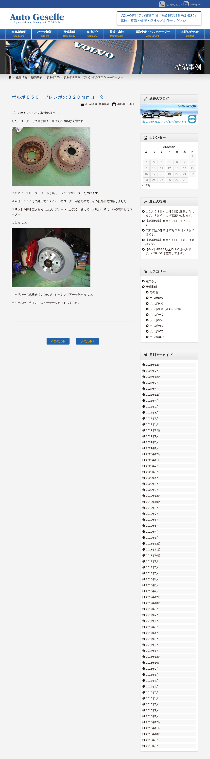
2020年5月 (152, 465)
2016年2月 (152, 688)
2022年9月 (152, 403)
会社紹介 (92, 34)
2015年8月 (152, 721)
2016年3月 (152, 682)
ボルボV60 (156, 325)
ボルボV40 (156, 314)
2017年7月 (152, 598)
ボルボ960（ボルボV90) (165, 309)
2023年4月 (152, 398)
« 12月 (146, 185)
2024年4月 (152, 387)
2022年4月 (152, 420)
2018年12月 (153, 532)
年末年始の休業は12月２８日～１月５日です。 (170, 232)
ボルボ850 (52, 77)
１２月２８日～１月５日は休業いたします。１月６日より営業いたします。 (169, 213)
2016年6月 (152, 665)
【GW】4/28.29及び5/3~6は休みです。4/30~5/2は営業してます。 (168, 251)
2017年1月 (152, 632)
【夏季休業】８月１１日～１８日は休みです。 (169, 241)
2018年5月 (152, 560)
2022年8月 (152, 409)
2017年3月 (152, 621)
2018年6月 (152, 554)
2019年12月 (153, 487)
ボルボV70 (156, 331)
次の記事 (88, 341)
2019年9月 (152, 498)
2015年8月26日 (125, 104)
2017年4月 (152, 615)
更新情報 (21, 77)
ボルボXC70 (157, 337)
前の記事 (58, 341)
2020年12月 (153, 448)
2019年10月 (153, 493)
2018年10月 (153, 543)
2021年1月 (152, 442)
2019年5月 (152, 515)
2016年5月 (152, 671)
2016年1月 (152, 693)
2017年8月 (152, 593)
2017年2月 (152, 626)
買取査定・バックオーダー (152, 34)
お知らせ (151, 281)
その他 (154, 292)
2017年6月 (152, 604)
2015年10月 (153, 710)
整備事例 (69, 34)
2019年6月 (152, 509)
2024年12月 (153, 376)
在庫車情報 (18, 34)
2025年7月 (152, 370)
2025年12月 (153, 364)
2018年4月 (152, 565)
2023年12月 (153, 392)
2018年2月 (152, 576)
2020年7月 (152, 459)
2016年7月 (152, 660)
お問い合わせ (190, 34)
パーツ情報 (44, 34)
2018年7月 (152, 548)
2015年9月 (152, 716)
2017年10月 (153, 587)
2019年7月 (152, 504)
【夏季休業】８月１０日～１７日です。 (168, 222)
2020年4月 (152, 470)
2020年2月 (152, 481)
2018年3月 (152, 571)
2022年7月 (152, 415)
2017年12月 (153, 582)
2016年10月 (153, 643)
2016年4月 (152, 677)
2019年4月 (152, 520)
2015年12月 (153, 699)
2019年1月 (152, 526)
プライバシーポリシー (176, 746)
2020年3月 (152, 476)
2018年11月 (153, 537)
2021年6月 (152, 437)
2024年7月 (152, 381)
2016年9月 (152, 649)
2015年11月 (153, 704)
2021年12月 (153, 426)
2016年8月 (152, 654)
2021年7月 (152, 431)
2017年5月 (152, 610)
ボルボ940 (156, 303)
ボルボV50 (156, 320)
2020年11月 (153, 453)
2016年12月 (153, 637)
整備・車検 (116, 34)
